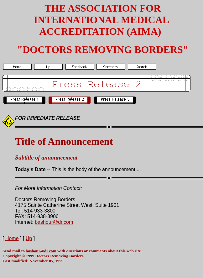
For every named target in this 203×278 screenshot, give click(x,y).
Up (29, 238)
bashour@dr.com (54, 222)
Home (12, 238)
